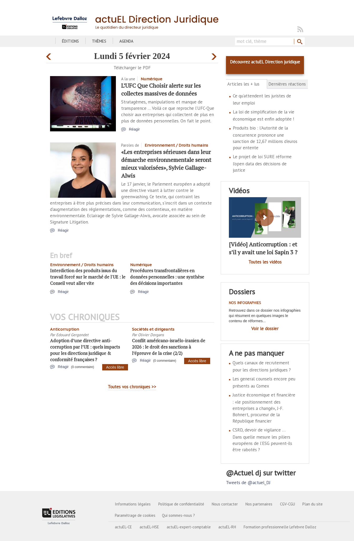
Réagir (134, 129)
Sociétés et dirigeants (153, 329)
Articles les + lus (246, 84)
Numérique (151, 78)
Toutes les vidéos (265, 262)
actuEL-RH (227, 526)
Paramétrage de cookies (135, 515)
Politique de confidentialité (181, 504)
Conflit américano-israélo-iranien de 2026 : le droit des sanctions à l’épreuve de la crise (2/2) (168, 346)
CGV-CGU (287, 504)
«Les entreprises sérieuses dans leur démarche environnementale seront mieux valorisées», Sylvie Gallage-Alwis (166, 163)
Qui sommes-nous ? (178, 515)
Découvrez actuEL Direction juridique (265, 62)
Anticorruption (64, 329)
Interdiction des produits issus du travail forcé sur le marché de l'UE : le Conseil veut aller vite (87, 276)
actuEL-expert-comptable (189, 526)
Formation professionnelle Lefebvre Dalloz (280, 526)
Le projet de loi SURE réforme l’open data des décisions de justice (262, 163)
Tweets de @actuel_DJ (248, 482)
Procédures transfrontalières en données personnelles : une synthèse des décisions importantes (167, 276)
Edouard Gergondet (72, 334)
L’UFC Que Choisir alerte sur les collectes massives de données (161, 89)
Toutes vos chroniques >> (132, 387)
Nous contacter (225, 504)
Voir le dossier (264, 328)
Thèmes (99, 41)
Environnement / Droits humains (176, 145)
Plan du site (312, 504)
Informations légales (133, 504)
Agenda (126, 41)
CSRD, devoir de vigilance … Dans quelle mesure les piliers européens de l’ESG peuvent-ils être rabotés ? (262, 440)
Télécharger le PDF (132, 68)
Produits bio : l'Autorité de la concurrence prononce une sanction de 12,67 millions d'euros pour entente (265, 138)
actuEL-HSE (149, 526)
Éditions (70, 41)
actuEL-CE (123, 526)
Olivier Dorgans (151, 334)
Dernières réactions (287, 84)
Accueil (48, 41)
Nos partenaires (258, 504)
